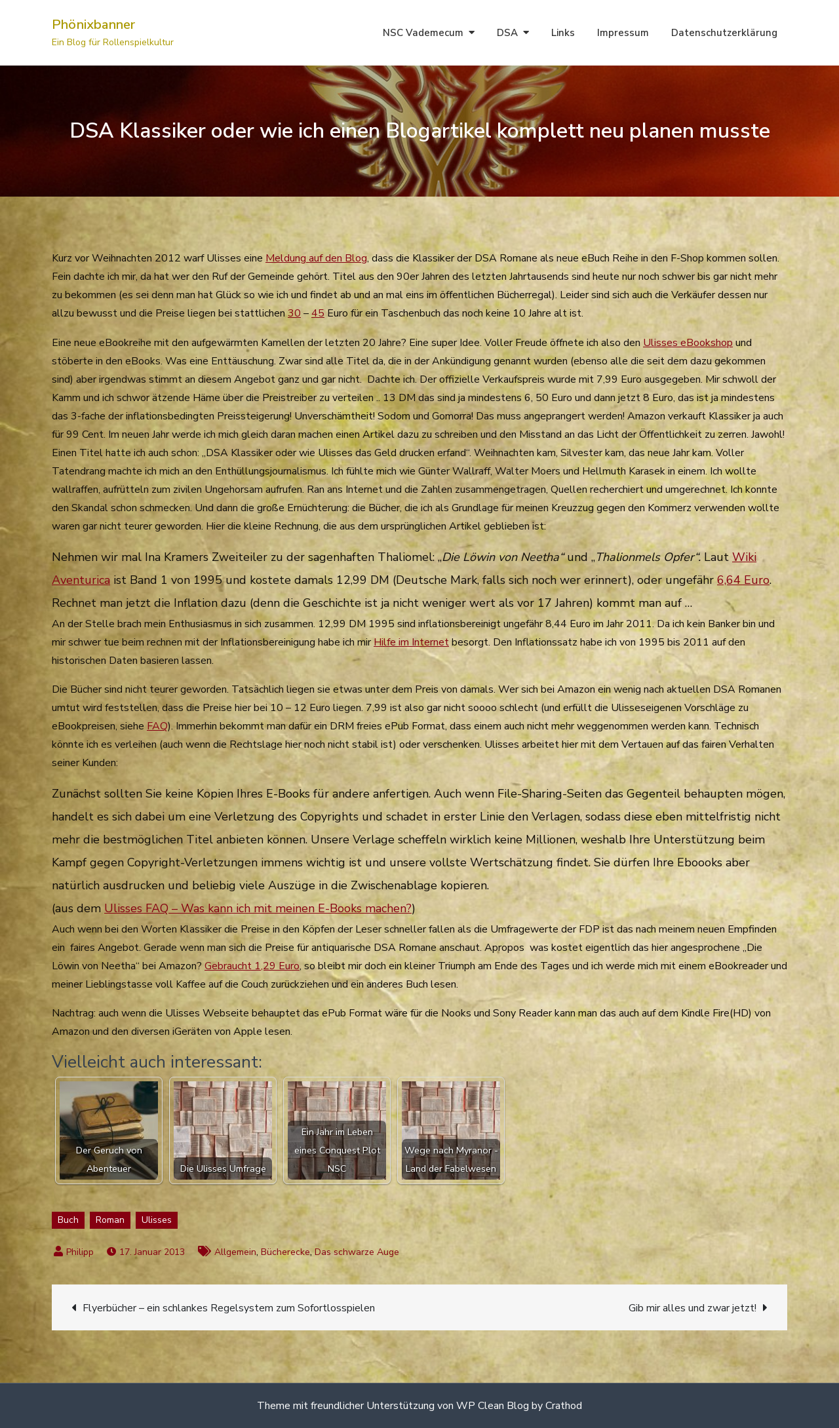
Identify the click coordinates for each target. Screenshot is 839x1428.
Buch (68, 1220)
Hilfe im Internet (411, 642)
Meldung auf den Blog (316, 258)
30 (294, 313)
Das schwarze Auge (357, 1252)
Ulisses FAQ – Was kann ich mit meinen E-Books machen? (258, 908)
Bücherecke (285, 1252)
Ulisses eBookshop (688, 343)
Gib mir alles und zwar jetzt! (692, 1308)
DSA (507, 32)
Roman (110, 1220)
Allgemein (235, 1252)
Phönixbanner (93, 24)
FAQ (157, 726)
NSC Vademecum (423, 32)
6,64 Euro (743, 580)
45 (317, 313)
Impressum (623, 32)
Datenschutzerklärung (724, 32)
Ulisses (157, 1220)
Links (563, 32)
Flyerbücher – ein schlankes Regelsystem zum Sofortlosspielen (229, 1308)
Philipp (80, 1252)
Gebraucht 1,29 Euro (252, 966)
